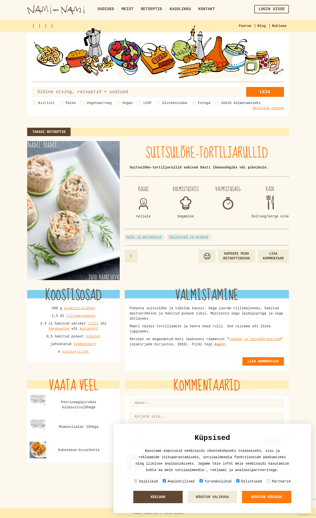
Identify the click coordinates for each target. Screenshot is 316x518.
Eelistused (249, 481)
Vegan (127, 103)
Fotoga (204, 103)
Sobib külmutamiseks (241, 103)
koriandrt (89, 329)
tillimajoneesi (80, 316)
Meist (127, 9)
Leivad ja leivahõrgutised (255, 339)
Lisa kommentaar (273, 256)
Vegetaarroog (99, 103)
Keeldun (158, 497)
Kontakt (206, 9)
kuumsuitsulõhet (79, 308)
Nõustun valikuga (212, 497)
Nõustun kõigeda (266, 497)
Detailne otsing (268, 108)
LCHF (147, 103)
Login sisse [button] (271, 9)
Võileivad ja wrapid (188, 237)
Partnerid (279, 481)
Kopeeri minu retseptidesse (236, 256)
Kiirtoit (46, 103)
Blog (261, 26)
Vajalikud (146, 481)
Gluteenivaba (174, 103)
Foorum (245, 26)
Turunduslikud (215, 481)
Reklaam (279, 26)
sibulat (93, 336)
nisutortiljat (75, 352)
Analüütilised (179, 481)
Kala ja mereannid (143, 237)
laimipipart (85, 344)
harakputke (59, 329)
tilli (93, 324)
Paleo (71, 103)
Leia (265, 91)
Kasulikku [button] (180, 9)
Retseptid (151, 9)
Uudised (106, 9)
